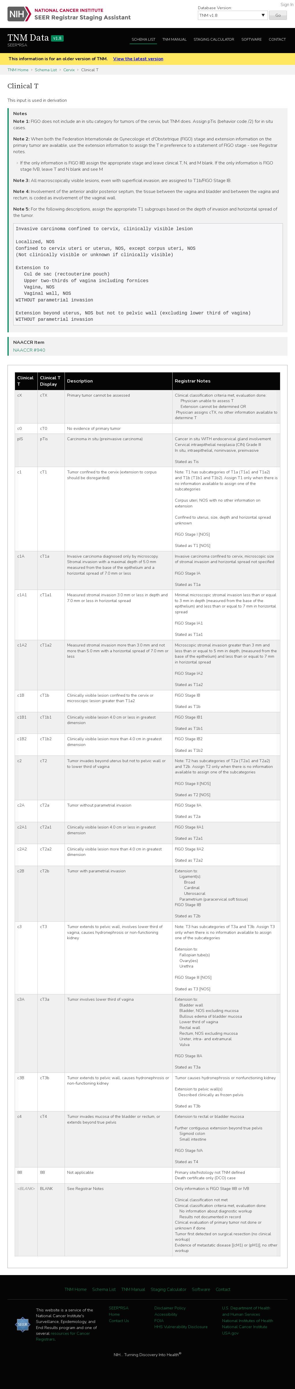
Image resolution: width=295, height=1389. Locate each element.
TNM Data (35, 38)
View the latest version (138, 59)
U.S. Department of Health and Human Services (246, 1320)
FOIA (159, 1329)
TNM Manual (174, 39)
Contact (277, 39)
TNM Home (18, 70)
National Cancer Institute (244, 1335)
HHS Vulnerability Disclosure (181, 1335)
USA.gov (230, 1342)
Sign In (287, 4)
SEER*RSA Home (118, 1320)
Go (278, 15)
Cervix (69, 70)
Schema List (143, 39)
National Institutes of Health (247, 1329)
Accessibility (165, 1323)
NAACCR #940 (29, 359)
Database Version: (215, 8)
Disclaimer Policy (170, 1316)
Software (251, 39)
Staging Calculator (214, 39)
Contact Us (119, 1329)
